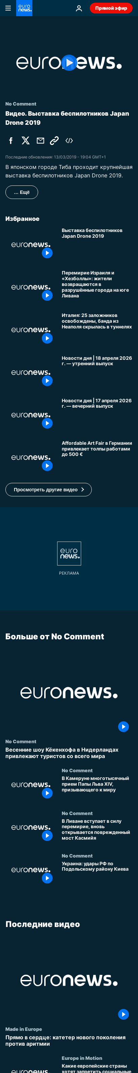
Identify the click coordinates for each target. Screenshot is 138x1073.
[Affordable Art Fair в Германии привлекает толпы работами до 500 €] (97, 457)
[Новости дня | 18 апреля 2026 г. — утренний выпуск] (97, 372)
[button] (48, 489)
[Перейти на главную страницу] (24, 8)
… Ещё (22, 192)
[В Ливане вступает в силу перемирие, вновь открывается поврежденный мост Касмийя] (97, 831)
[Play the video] (69, 63)
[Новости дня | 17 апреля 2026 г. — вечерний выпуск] (97, 415)
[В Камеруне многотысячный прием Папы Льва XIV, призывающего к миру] (97, 789)
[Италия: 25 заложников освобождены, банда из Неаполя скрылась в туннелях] (97, 330)
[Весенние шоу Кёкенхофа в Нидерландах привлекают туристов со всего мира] (69, 753)
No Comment (20, 741)
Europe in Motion (82, 1058)
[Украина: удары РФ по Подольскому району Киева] (97, 874)
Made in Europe (23, 1029)
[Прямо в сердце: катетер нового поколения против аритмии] (69, 1040)
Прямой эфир (111, 8)
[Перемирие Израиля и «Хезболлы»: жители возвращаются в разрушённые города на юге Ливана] (97, 287)
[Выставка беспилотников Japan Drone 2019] (97, 245)
